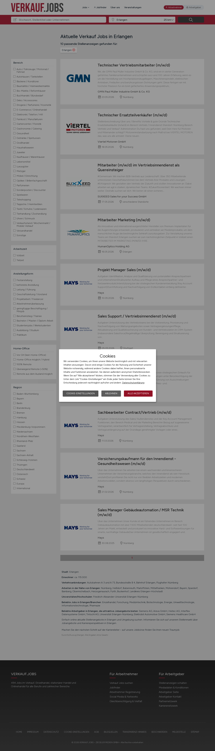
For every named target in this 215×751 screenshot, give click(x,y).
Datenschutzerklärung (133, 382)
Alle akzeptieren (138, 393)
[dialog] (107, 375)
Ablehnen (111, 393)
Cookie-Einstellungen (80, 393)
